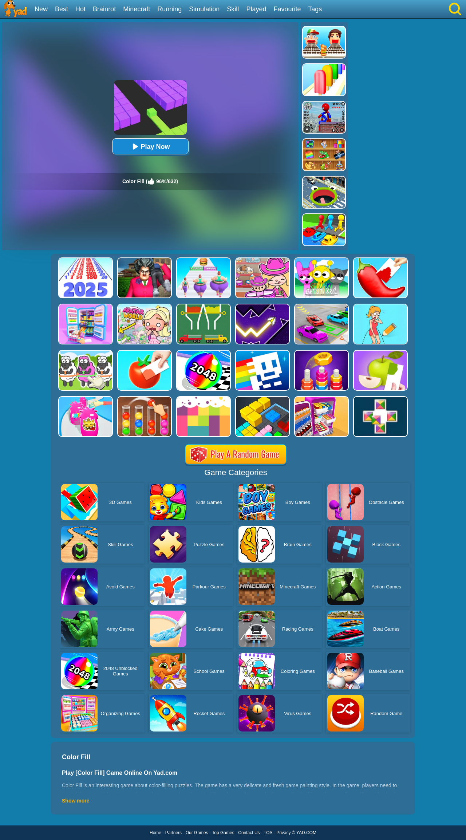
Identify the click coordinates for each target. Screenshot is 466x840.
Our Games (197, 832)
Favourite (287, 9)
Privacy (283, 832)
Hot (80, 9)
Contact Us (249, 832)
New (41, 9)
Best (61, 9)
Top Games (223, 832)
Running (169, 9)
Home (155, 832)
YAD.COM (306, 832)
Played (256, 9)
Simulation (204, 9)
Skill (233, 9)
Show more (75, 801)
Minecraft (136, 9)
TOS (268, 832)
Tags (315, 9)
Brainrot (104, 9)
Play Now (150, 146)
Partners (173, 832)
